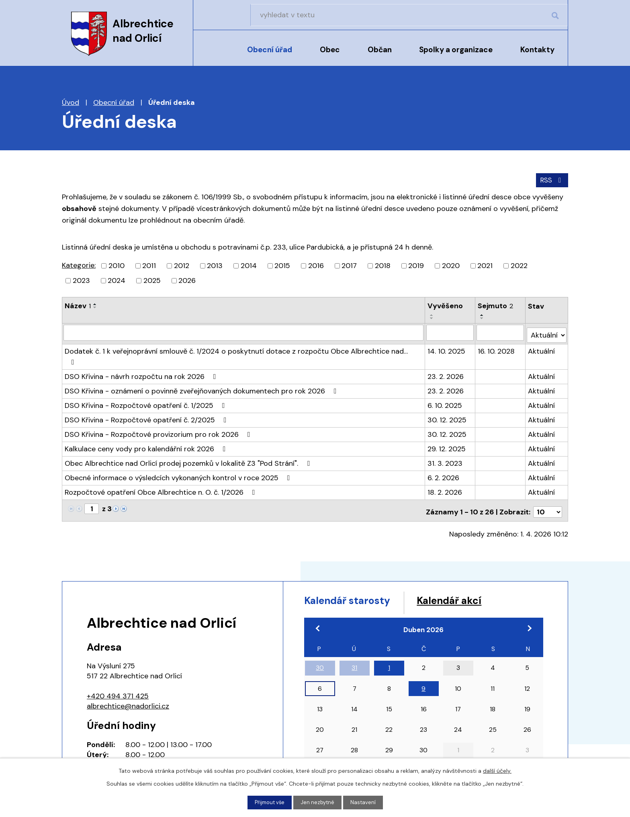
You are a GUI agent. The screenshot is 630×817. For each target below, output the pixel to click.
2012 (181, 265)
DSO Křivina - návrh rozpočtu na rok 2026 (142, 354)
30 (320, 646)
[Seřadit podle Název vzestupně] (95, 303)
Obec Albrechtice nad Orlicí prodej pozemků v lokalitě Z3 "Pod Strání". (189, 441)
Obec (330, 50)
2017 (349, 265)
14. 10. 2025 (447, 340)
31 (354, 646)
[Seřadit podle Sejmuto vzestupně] (517, 303)
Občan (380, 50)
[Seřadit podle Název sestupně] (95, 306)
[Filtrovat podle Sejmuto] (500, 324)
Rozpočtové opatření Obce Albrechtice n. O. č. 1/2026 (161, 470)
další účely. (497, 770)
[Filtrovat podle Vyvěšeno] (450, 324)
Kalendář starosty (357, 577)
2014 (249, 265)
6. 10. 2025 (445, 383)
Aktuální (541, 340)
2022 (519, 265)
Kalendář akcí (477, 577)
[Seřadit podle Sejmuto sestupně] (517, 306)
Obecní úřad (269, 50)
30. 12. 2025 (447, 398)
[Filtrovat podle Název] (243, 324)
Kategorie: (79, 264)
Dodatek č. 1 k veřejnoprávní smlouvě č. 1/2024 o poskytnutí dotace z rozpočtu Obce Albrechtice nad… (244, 340)
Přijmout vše (268, 802)
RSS (551, 179)
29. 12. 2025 (447, 427)
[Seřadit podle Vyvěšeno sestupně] (467, 306)
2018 (383, 265)
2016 (316, 265)
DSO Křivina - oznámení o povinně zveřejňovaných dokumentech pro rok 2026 (202, 369)
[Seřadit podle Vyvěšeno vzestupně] (467, 303)
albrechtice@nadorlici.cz (128, 681)
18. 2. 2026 (445, 470)
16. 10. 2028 (496, 340)
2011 (149, 265)
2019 (416, 265)
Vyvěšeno (445, 305)
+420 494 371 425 (118, 671)
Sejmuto (495, 305)
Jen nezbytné (318, 802)
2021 (485, 265)
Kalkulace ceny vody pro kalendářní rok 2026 (147, 427)
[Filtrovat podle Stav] (547, 323)
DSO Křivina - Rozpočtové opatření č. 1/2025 (146, 383)
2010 (116, 265)
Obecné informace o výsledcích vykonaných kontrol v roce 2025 (179, 456)
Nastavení (365, 802)
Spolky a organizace (456, 50)
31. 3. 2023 (445, 441)
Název (78, 305)
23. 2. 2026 (446, 354)
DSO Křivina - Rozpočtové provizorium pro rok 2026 (159, 412)
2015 (282, 265)
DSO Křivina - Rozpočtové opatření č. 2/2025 (147, 398)
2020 (451, 265)
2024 (116, 280)
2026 (187, 280)
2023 (81, 280)
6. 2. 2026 (444, 456)
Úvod (214, 55)
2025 (152, 280)
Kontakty (537, 50)
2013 (215, 265)
